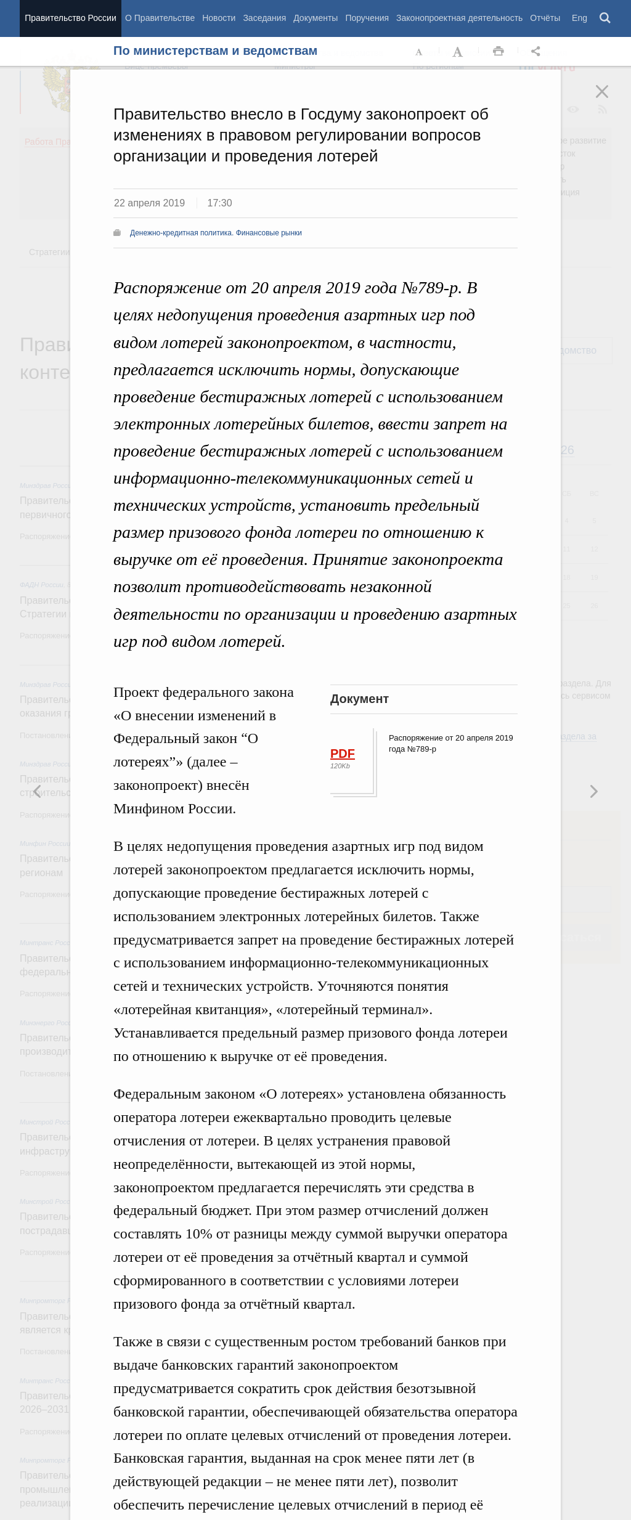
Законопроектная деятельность (459, 18)
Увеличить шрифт (459, 52)
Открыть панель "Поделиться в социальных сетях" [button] (538, 52)
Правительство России (70, 18)
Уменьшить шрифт (419, 52)
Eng (579, 18)
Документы (315, 18)
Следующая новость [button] (37, 791)
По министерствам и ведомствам (215, 50)
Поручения (367, 18)
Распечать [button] (498, 52)
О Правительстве (160, 18)
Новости (218, 18)
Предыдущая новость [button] (593, 791)
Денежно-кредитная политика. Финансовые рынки (216, 233)
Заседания (264, 18)
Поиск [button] (606, 18)
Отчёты (545, 18)
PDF (342, 753)
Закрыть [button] (610, 100)
